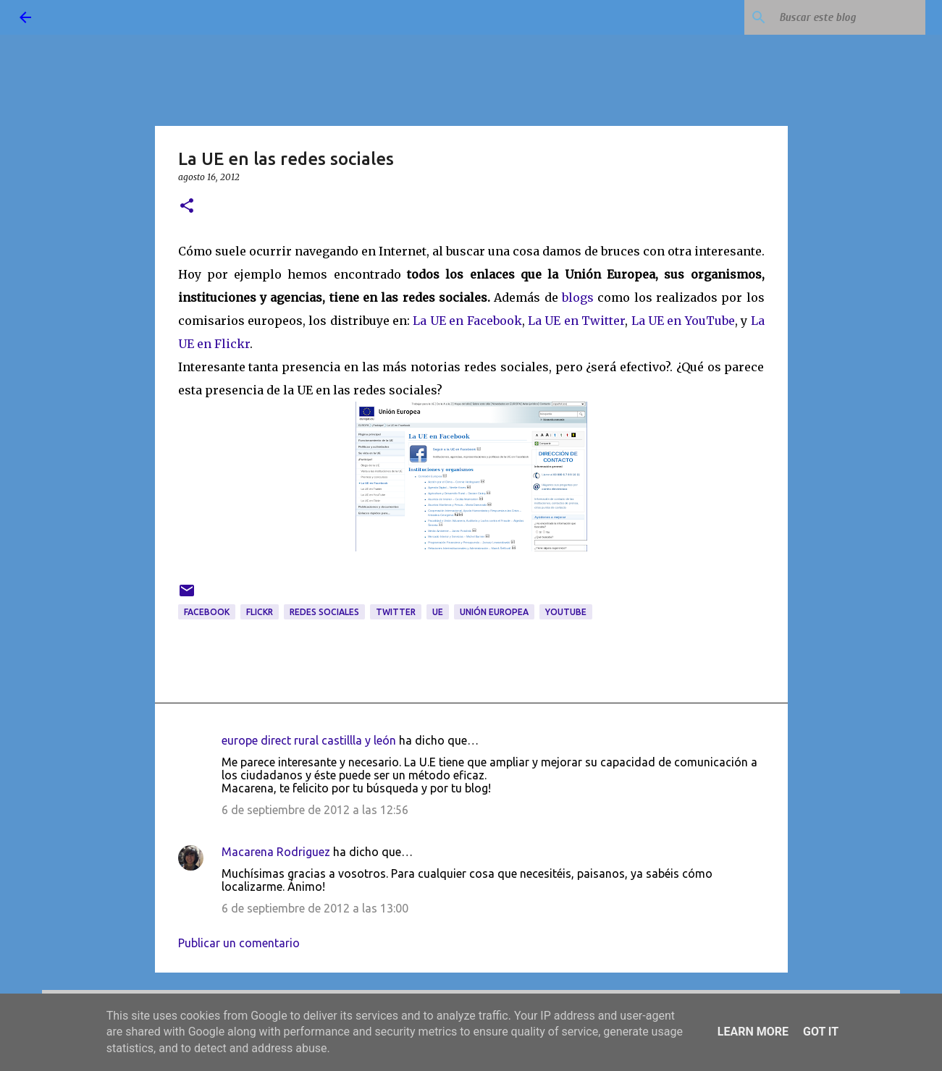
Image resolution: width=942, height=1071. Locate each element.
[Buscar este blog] (849, 17)
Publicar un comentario (239, 942)
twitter (396, 612)
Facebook (207, 612)
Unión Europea (494, 612)
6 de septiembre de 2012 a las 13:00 (315, 908)
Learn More (753, 1031)
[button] (186, 206)
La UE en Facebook (467, 320)
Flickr (259, 612)
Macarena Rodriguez (276, 851)
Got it (820, 1031)
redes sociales (324, 612)
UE (437, 612)
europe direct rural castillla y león (309, 740)
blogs (578, 297)
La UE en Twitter (576, 320)
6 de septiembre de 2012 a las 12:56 (315, 809)
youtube (565, 612)
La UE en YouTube (683, 320)
